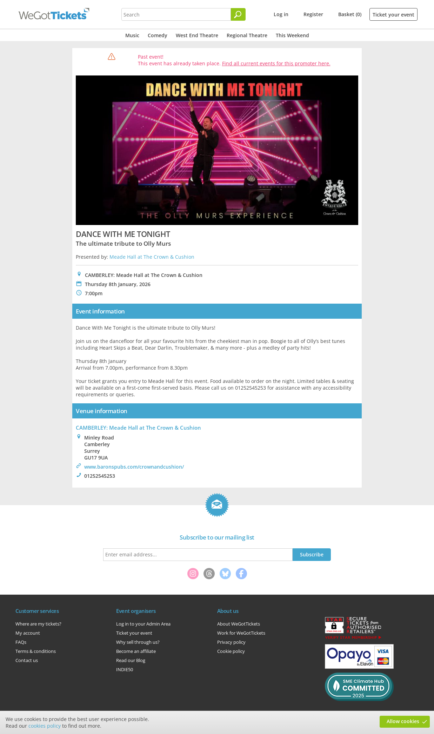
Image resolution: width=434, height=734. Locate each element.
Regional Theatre (247, 35)
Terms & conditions (35, 651)
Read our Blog (130, 660)
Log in (281, 14)
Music (132, 35)
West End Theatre (197, 35)
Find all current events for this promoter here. (276, 63)
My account (27, 633)
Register (313, 14)
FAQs (20, 642)
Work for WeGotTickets (241, 633)
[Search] (238, 14)
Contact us (26, 660)
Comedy (157, 35)
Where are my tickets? (38, 624)
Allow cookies (403, 721)
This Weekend (292, 35)
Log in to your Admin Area (143, 624)
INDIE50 (124, 669)
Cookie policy (231, 651)
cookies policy (44, 725)
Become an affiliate (136, 651)
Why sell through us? (138, 642)
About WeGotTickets (238, 624)
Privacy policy (231, 642)
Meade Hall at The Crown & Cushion (151, 256)
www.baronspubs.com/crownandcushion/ (134, 466)
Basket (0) (349, 14)
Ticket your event (393, 14)
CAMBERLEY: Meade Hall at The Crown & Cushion (138, 427)
